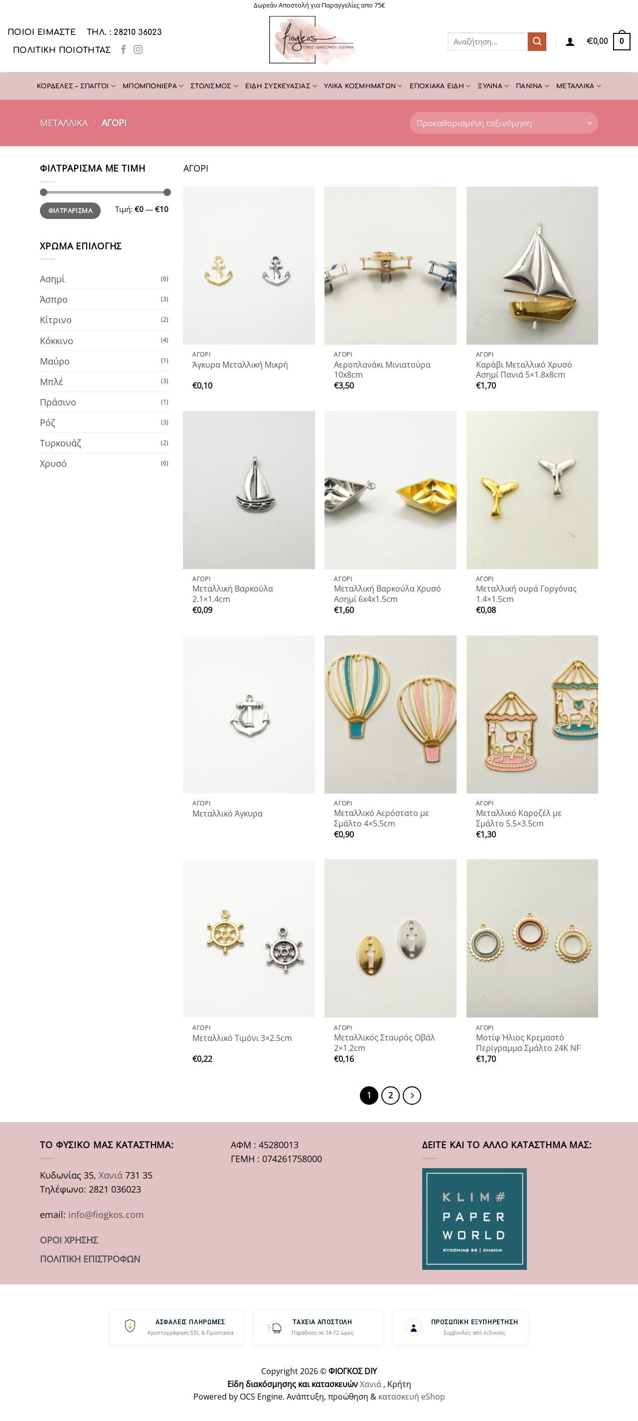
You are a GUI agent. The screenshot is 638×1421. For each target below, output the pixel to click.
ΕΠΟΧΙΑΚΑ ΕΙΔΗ (440, 86)
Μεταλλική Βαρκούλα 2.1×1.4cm (232, 594)
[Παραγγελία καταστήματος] (504, 123)
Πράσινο (58, 402)
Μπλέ (51, 382)
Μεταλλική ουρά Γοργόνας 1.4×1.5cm (526, 594)
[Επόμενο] (412, 1095)
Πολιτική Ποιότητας (62, 50)
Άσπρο (54, 299)
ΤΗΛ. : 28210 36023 (124, 32)
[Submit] (537, 41)
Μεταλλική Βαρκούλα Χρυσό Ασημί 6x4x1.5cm (387, 594)
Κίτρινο (56, 320)
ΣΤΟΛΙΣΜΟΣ (214, 86)
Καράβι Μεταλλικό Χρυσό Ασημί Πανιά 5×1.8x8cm (524, 370)
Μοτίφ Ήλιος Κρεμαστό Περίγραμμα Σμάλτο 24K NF (528, 1042)
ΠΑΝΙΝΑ (532, 86)
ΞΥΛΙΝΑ (493, 86)
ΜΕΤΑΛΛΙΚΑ (578, 86)
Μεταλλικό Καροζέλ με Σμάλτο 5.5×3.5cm (519, 818)
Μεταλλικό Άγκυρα (227, 814)
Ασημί (52, 279)
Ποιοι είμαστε (41, 32)
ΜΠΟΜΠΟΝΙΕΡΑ (153, 86)
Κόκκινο (56, 341)
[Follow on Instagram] (138, 50)
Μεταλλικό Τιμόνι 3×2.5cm (242, 1038)
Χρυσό (53, 463)
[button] (609, 41)
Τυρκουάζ (60, 443)
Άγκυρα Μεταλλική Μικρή (240, 365)
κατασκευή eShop (411, 1396)
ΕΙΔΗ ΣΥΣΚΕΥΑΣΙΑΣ (281, 86)
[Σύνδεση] (570, 41)
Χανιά (111, 1175)
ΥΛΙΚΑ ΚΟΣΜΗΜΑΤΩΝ (363, 86)
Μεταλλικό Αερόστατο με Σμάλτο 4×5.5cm (381, 818)
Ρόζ (47, 422)
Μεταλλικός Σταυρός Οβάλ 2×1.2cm (384, 1042)
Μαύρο (55, 361)
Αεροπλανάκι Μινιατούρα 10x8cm (382, 370)
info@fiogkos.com (106, 1214)
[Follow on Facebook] (123, 50)
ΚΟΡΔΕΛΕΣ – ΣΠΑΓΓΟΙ (76, 86)
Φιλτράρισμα (70, 210)
